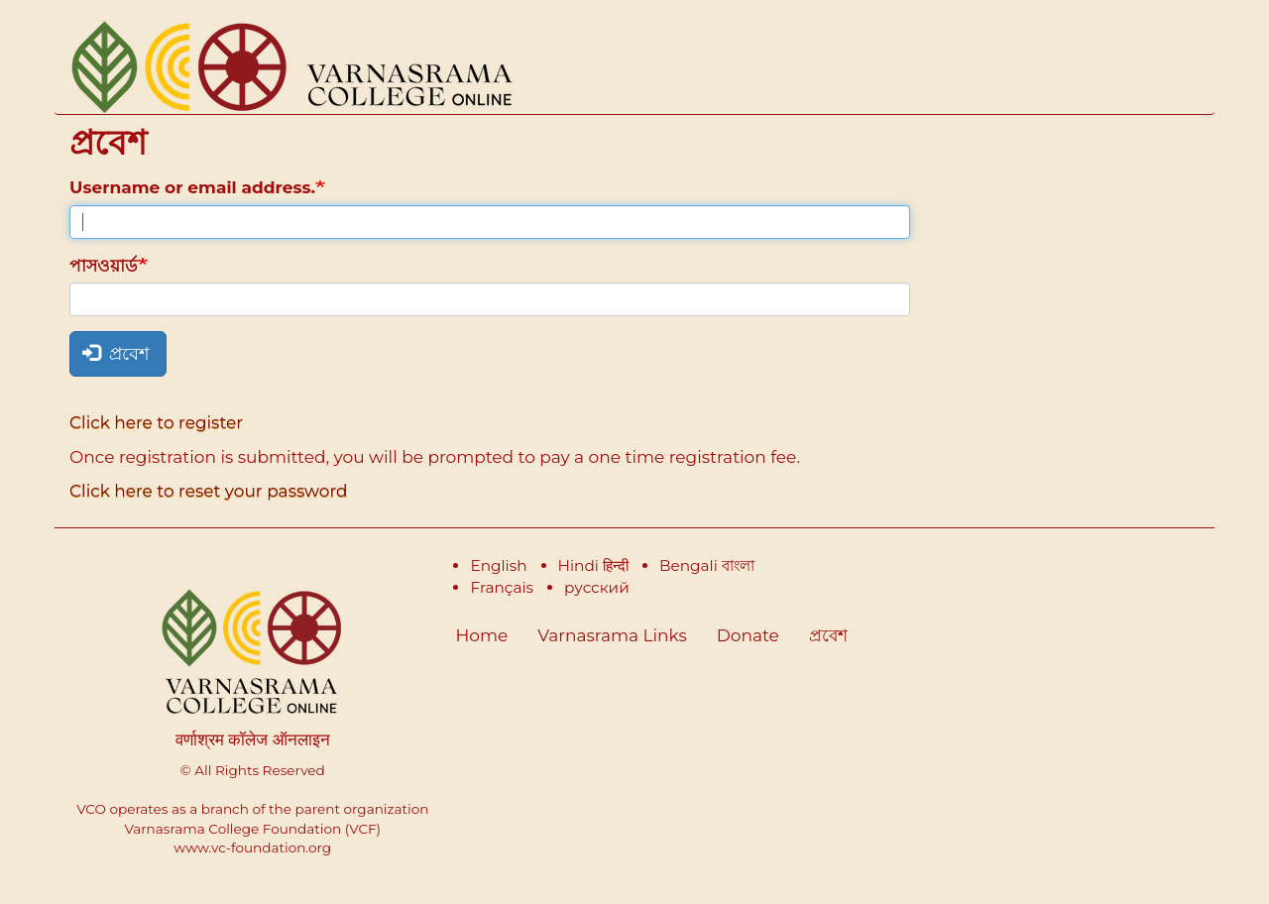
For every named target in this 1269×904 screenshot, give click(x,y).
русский (597, 587)
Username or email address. (192, 187)
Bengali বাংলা (706, 565)
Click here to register (156, 422)
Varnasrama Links (611, 635)
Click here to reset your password (208, 491)
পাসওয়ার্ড (103, 266)
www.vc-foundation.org (252, 847)
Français (501, 587)
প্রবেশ (116, 354)
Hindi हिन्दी (593, 565)
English (498, 565)
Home (482, 635)
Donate (748, 635)
